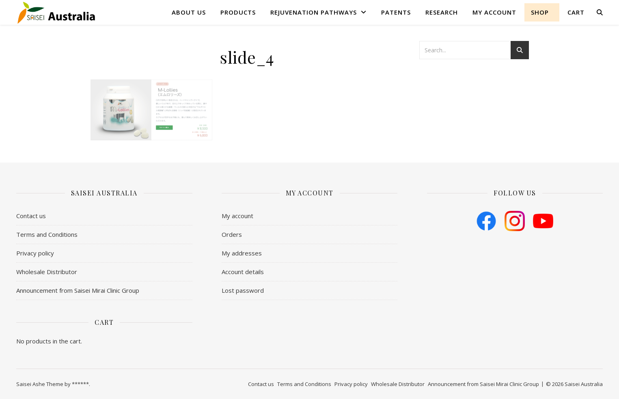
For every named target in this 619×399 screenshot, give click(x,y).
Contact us (31, 216)
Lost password (243, 290)
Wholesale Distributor (46, 272)
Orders (232, 234)
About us (189, 12)
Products (238, 12)
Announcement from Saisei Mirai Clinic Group (77, 290)
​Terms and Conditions (47, 234)
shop (540, 12)
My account (494, 12)
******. (81, 384)
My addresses (242, 253)
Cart (575, 12)
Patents (396, 12)
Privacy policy (35, 253)
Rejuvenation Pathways (313, 12)
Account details (243, 272)
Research (441, 12)
